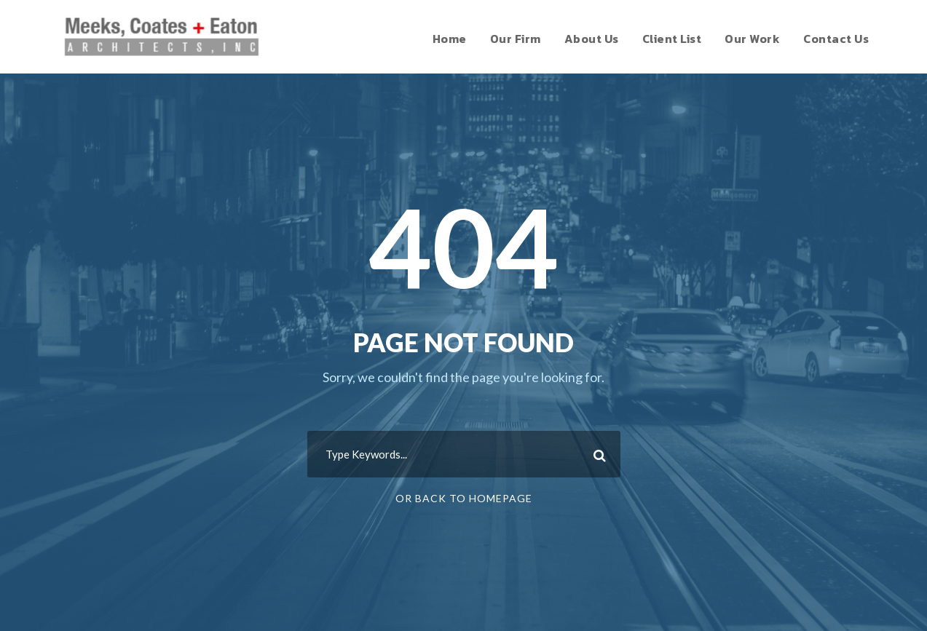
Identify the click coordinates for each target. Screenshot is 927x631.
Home (450, 38)
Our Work (752, 38)
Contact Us (836, 38)
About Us (591, 38)
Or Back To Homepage (463, 498)
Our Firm (515, 38)
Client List (672, 38)
